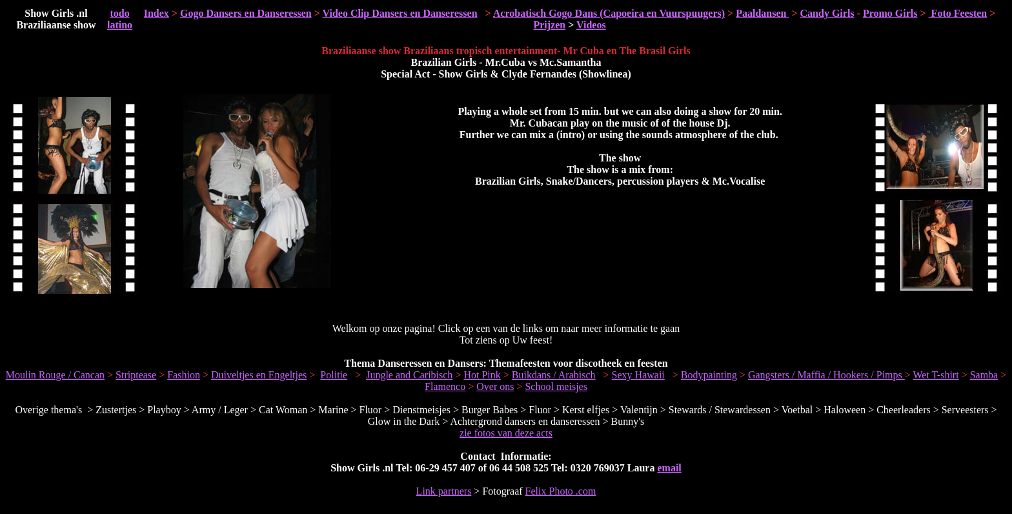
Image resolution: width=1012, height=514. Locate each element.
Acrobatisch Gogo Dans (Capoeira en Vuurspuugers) (609, 13)
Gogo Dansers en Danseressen (246, 13)
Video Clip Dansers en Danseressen (400, 13)
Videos (591, 24)
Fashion (183, 374)
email (669, 467)
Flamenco (445, 386)
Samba (984, 374)
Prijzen (549, 24)
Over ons (495, 386)
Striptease (136, 374)
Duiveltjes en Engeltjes (259, 374)
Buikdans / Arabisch (554, 374)
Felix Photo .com (560, 491)
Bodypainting (709, 374)
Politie (333, 374)
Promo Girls (890, 13)
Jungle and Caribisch (409, 374)
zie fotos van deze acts (506, 432)
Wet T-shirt (935, 374)
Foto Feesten (958, 13)
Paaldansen (762, 13)
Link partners (444, 491)
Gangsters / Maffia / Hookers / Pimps (826, 374)
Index (156, 13)
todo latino (119, 19)
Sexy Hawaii (638, 374)
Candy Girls (827, 13)
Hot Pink (481, 374)
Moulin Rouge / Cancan (55, 374)
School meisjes (556, 386)
